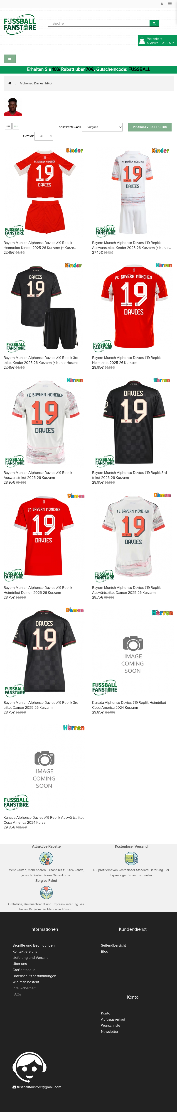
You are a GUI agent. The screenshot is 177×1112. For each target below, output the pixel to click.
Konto (105, 1013)
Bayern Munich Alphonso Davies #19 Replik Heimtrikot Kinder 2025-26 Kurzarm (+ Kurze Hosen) (39, 248)
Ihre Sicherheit (24, 988)
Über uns (19, 964)
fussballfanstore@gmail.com (39, 1087)
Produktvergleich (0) (150, 127)
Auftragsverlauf (113, 1019)
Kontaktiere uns (24, 951)
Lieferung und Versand (30, 957)
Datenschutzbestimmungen (34, 976)
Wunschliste (110, 1025)
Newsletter (109, 1031)
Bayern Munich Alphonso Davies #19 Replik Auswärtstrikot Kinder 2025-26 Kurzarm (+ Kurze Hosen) (130, 248)
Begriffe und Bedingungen (33, 945)
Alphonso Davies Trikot (36, 83)
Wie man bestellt (25, 982)
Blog (104, 951)
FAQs (16, 994)
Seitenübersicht (113, 945)
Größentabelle (23, 970)
